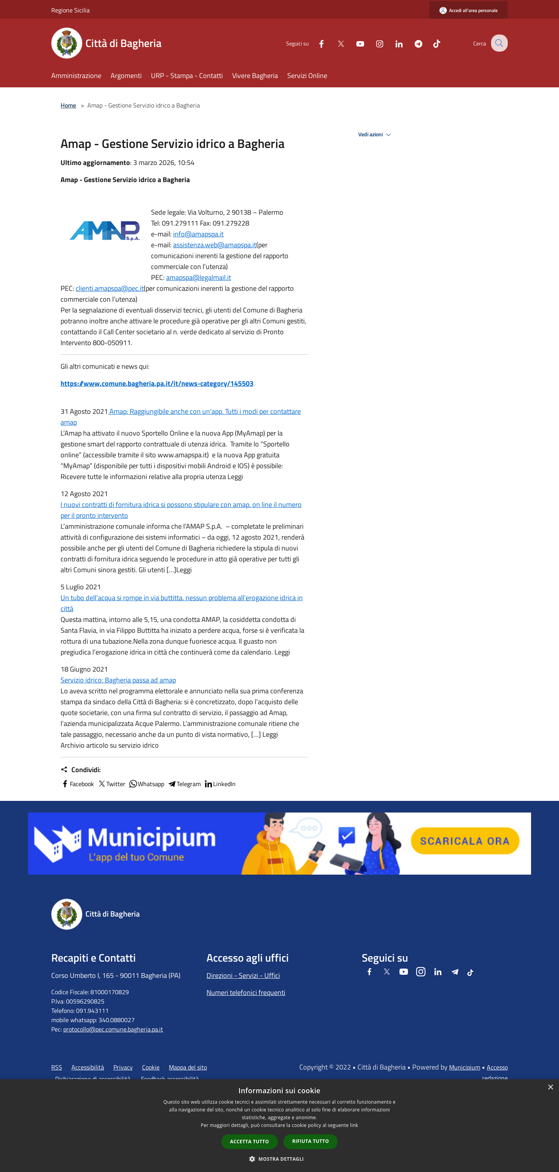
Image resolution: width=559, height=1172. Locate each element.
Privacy (123, 1067)
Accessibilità (87, 1067)
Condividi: (81, 769)
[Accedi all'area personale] (468, 10)
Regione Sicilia (70, 10)
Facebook (77, 783)
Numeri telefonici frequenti (246, 992)
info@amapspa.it (198, 234)
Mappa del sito (188, 1067)
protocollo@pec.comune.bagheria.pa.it (113, 1029)
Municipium (464, 1067)
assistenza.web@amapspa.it (214, 245)
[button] (279, 1159)
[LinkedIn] (393, 43)
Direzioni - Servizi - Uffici (243, 975)
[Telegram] (412, 43)
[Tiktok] (430, 43)
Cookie (151, 1067)
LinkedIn (220, 783)
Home (68, 105)
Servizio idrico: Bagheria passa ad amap (118, 680)
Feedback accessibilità (170, 1078)
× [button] (550, 1087)
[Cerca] (498, 43)
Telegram (184, 783)
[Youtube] (354, 43)
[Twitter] (334, 43)
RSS (56, 1067)
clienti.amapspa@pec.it (110, 288)
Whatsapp (146, 783)
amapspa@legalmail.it (198, 277)
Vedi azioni (375, 134)
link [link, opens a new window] (354, 1125)
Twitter (111, 783)
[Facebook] (315, 43)
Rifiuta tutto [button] (310, 1141)
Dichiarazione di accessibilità (92, 1078)
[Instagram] (373, 43)
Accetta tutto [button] (249, 1141)
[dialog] (279, 1125)
